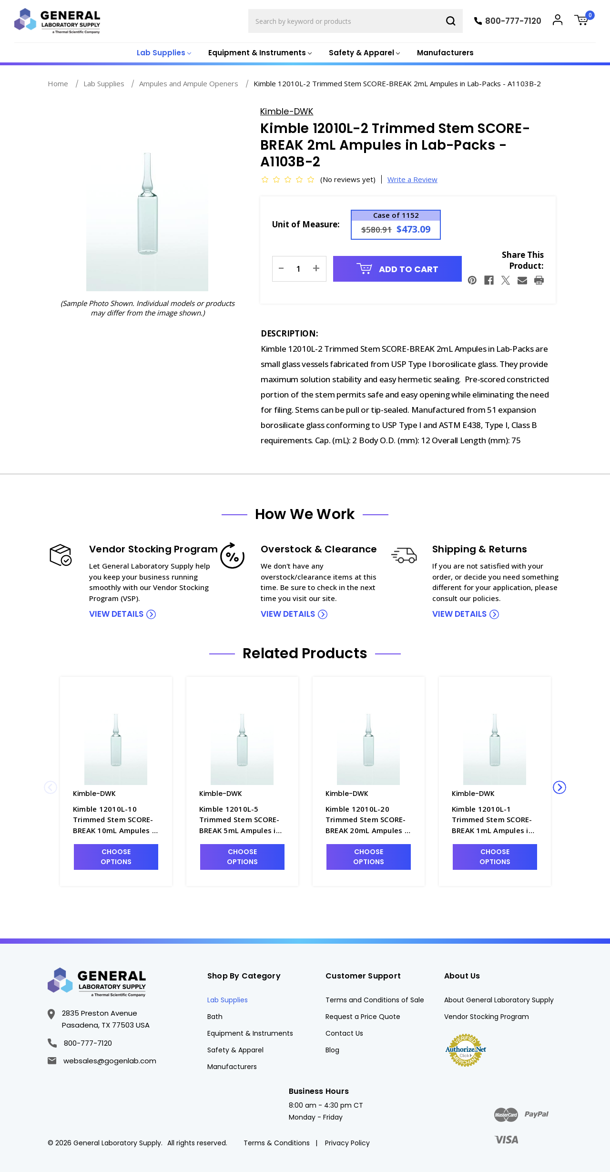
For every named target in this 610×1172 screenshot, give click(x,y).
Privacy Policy (347, 1143)
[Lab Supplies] (163, 53)
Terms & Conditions (277, 1143)
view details (116, 614)
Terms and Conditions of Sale (374, 1000)
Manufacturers (445, 53)
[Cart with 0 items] (585, 21)
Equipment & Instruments (250, 1033)
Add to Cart (397, 269)
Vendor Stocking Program (486, 1016)
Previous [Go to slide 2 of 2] (50, 787)
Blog (332, 1050)
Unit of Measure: (306, 224)
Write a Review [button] (412, 179)
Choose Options (116, 856)
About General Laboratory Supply (499, 1000)
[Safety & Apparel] (363, 53)
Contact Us (344, 1033)
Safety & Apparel (235, 1050)
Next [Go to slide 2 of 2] (559, 787)
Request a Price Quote (362, 1016)
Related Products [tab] (305, 653)
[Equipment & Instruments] (259, 53)
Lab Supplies (227, 1000)
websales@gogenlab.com (102, 1061)
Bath (215, 1016)
